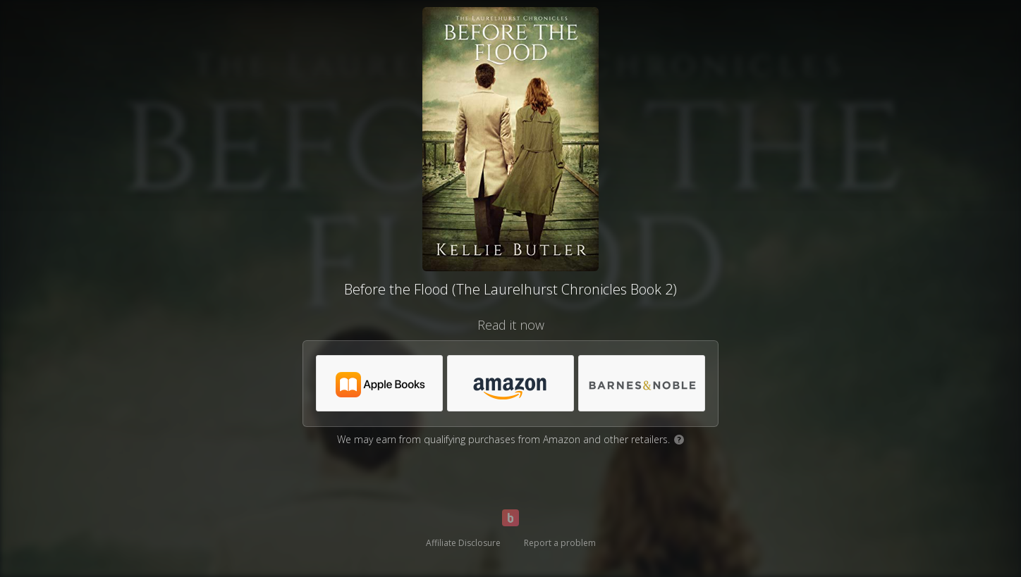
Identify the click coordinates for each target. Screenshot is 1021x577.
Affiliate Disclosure (463, 543)
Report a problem (560, 543)
